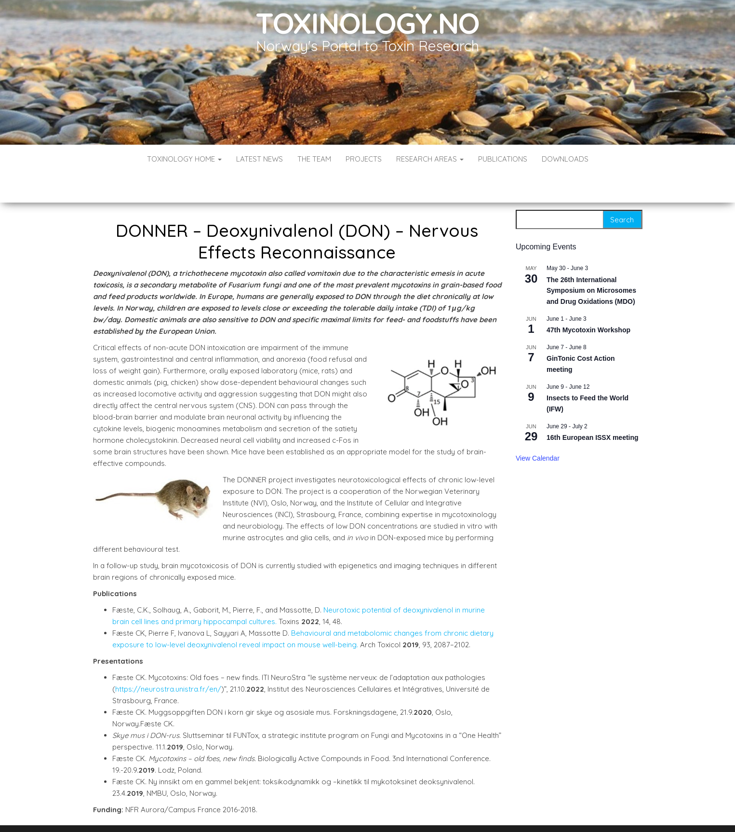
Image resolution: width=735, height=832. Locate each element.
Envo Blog (437, 811)
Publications (502, 159)
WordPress (369, 811)
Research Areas (430, 159)
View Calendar (538, 429)
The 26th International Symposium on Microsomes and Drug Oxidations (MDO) (591, 261)
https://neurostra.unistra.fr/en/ (168, 660)
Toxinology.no (367, 23)
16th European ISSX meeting (593, 408)
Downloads (565, 159)
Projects (364, 159)
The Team (314, 159)
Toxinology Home (184, 159)
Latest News (259, 159)
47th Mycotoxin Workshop (588, 301)
